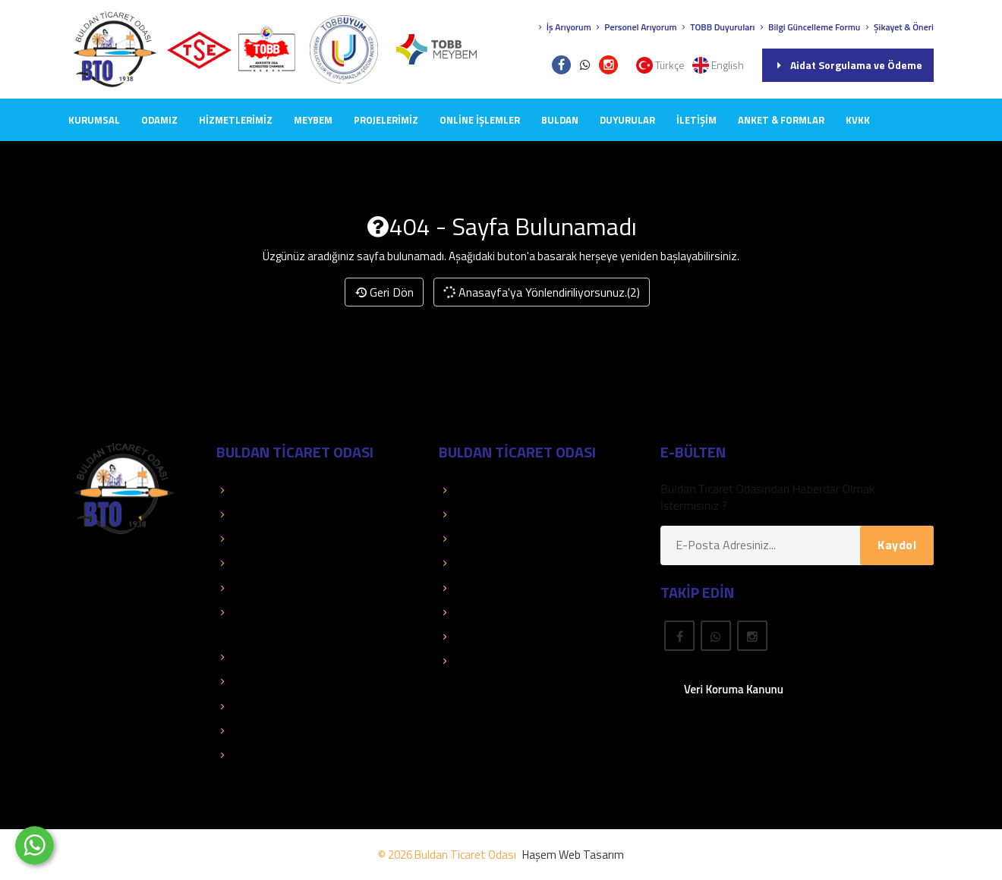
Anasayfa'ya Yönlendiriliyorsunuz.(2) (541, 292)
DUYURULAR (627, 119)
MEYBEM (313, 119)
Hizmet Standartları (273, 755)
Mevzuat (468, 612)
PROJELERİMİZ (386, 119)
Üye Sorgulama (485, 490)
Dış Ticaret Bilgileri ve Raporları (301, 681)
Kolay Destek (257, 539)
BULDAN (559, 119)
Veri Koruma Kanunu (733, 689)
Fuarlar (464, 636)
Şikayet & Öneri (898, 27)
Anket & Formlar (781, 119)
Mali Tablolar (255, 730)
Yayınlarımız (476, 563)
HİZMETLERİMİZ (236, 119)
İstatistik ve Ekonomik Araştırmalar (312, 657)
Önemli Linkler (482, 588)
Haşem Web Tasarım (573, 854)
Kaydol (897, 545)
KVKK (858, 119)
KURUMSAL (94, 119)
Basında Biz (253, 563)
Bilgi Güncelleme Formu (808, 27)
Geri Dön (384, 292)
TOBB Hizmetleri (266, 490)
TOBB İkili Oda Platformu (286, 706)
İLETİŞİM (696, 119)
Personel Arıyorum (635, 27)
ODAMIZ (159, 119)
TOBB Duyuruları (717, 27)
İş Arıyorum (563, 27)
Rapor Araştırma (488, 661)
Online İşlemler (480, 119)
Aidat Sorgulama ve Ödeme (848, 65)
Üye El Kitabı (478, 539)
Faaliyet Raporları (268, 588)
